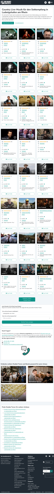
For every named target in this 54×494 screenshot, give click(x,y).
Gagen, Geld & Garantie (6, 462)
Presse (29, 476)
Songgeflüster (31, 463)
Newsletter (30, 479)
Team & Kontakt (31, 468)
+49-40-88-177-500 (9, 341)
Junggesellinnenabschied (19, 484)
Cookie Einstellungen (49, 492)
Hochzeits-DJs (17, 465)
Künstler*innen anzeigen (27, 322)
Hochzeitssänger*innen (19, 463)
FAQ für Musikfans (5, 460)
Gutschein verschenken (5, 463)
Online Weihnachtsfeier (19, 471)
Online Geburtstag (18, 482)
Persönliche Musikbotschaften (18, 475)
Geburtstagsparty (18, 460)
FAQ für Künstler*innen (6, 458)
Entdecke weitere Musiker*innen (27, 299)
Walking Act (16, 487)
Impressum (32, 492)
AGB (43, 492)
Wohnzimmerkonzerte (18, 458)
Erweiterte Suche (27, 325)
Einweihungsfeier (17, 485)
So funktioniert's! (19, 23)
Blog (29, 472)
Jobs (29, 474)
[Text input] (46, 471)
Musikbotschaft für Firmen (19, 473)
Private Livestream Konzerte (20, 480)
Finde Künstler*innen (8, 23)
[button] (50, 2)
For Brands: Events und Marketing (33, 461)
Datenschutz (38, 492)
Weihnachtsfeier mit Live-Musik (19, 469)
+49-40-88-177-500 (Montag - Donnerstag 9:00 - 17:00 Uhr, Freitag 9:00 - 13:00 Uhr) (33, 487)
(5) (25, 114)
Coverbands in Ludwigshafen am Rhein (13, 442)
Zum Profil (9, 58)
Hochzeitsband (17, 462)
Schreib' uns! (7, 343)
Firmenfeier (16, 466)
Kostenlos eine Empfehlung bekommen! (13, 344)
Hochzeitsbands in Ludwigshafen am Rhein (14, 423)
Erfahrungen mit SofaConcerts (31, 470)
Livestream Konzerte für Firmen (19, 478)
